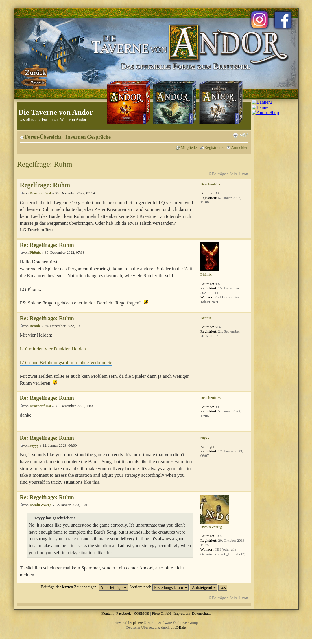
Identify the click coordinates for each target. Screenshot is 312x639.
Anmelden (239, 147)
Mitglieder (189, 147)
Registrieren (214, 147)
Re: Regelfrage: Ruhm (47, 245)
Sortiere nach (159, 587)
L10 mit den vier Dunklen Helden (53, 349)
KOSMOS (141, 613)
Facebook (123, 613)
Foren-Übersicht (43, 137)
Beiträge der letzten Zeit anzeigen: (84, 587)
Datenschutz (201, 613)
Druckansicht (235, 135)
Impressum (181, 613)
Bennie (34, 326)
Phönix (35, 252)
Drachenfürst (40, 193)
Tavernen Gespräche (88, 137)
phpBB (138, 622)
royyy (34, 445)
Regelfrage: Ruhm (44, 164)
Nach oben (246, 235)
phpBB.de (178, 627)
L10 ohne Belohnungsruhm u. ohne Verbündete (66, 362)
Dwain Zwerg (40, 505)
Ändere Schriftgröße (244, 135)
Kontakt (107, 613)
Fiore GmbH (161, 613)
